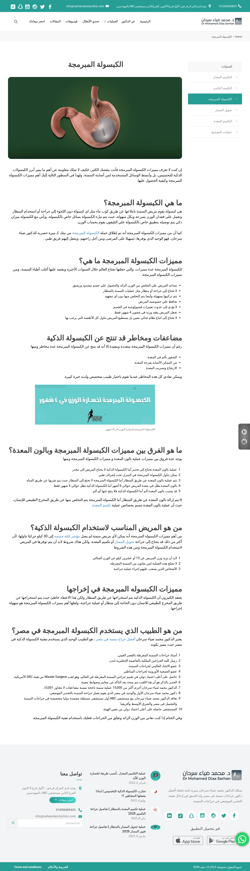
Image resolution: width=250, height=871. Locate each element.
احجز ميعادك (37, 21)
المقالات (55, 21)
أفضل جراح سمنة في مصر (115, 638)
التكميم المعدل (225, 77)
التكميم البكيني (225, 88)
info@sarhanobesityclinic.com (85, 6)
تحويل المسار (226, 110)
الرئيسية (145, 21)
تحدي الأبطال (90, 21)
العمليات (112, 21)
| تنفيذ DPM (199, 866)
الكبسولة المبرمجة (223, 99)
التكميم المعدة (225, 121)
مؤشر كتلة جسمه (67, 536)
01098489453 (66, 809)
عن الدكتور (128, 21)
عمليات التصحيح (224, 132)
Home (238, 36)
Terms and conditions (27, 866)
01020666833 (228, 6)
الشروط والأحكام (58, 866)
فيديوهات (71, 21)
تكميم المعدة (101, 505)
